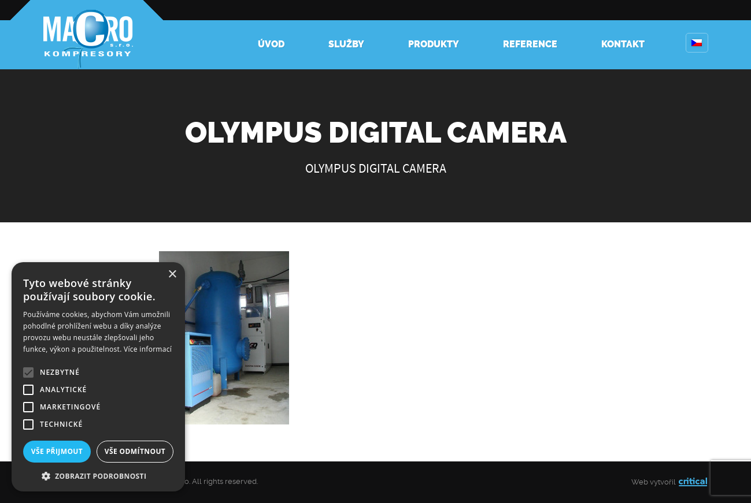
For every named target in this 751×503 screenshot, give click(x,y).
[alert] (98, 376)
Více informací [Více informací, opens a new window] (148, 349)
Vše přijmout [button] (57, 451)
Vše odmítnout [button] (135, 451)
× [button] (172, 274)
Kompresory (87, 34)
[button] (98, 475)
